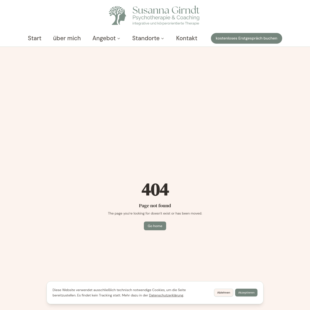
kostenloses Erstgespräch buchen (246, 38)
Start (34, 38)
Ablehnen (223, 292)
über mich (67, 38)
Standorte (148, 38)
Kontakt (186, 38)
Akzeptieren (246, 292)
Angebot (107, 38)
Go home (155, 226)
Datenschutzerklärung (166, 295)
